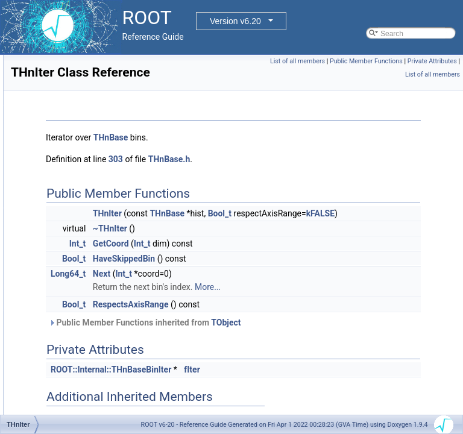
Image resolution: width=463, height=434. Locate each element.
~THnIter (261, 242)
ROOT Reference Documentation (73, 78)
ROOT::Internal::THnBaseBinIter (261, 383)
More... (358, 300)
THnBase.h (320, 159)
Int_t (228, 257)
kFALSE (330, 226)
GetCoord (262, 257)
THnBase (261, 137)
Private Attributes (375, 74)
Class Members (55, 170)
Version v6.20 (235, 21)
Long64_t (218, 287)
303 (266, 159)
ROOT (21, 64)
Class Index (49, 144)
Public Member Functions (420, 61)
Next (252, 287)
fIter (343, 383)
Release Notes (44, 197)
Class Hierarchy (55, 157)
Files (28, 184)
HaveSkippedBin (275, 272)
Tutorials (34, 91)
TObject (376, 336)
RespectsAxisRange (282, 317)
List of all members (351, 61)
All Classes (38, 131)
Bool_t (370, 213)
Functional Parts (46, 104)
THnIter (258, 213)
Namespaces (41, 117)
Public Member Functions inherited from (296, 336)
